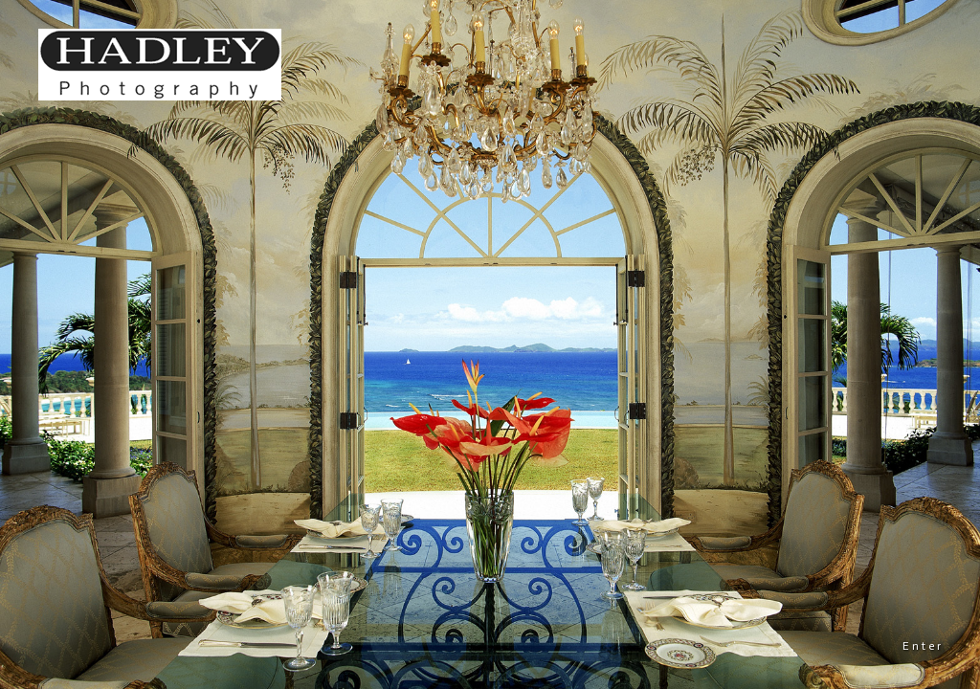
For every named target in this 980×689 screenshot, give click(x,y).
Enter (923, 646)
